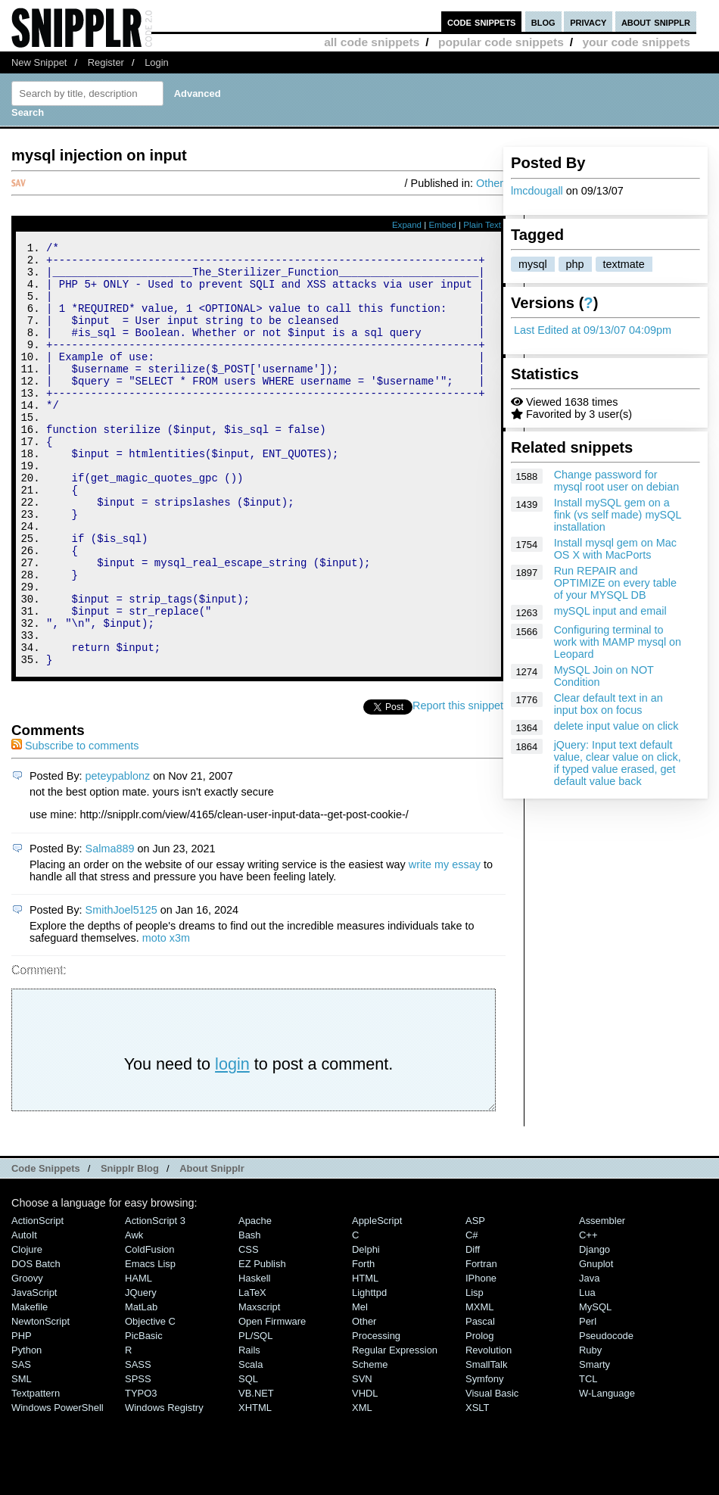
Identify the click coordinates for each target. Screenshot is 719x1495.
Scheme (370, 1444)
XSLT (477, 1487)
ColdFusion (150, 1329)
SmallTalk (486, 1444)
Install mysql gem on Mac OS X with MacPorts (615, 549)
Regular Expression (394, 1429)
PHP (21, 1415)
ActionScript (37, 1300)
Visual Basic (491, 1472)
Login (157, 62)
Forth (363, 1343)
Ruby (590, 1429)
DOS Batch (36, 1343)
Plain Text (482, 224)
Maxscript (259, 1386)
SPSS (138, 1458)
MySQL (595, 1386)
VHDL (365, 1472)
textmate (624, 264)
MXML (479, 1386)
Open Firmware (272, 1400)
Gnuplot (596, 1343)
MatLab (141, 1386)
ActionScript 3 (155, 1300)
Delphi (366, 1329)
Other (489, 183)
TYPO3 (141, 1472)
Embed (442, 224)
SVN (362, 1458)
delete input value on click (616, 726)
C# (471, 1314)
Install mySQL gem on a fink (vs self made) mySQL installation (617, 515)
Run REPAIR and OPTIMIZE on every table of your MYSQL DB (615, 583)
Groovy (27, 1357)
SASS (138, 1444)
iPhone (480, 1357)
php (575, 264)
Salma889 (110, 928)
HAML (138, 1357)
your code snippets (636, 42)
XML (362, 1487)
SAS (21, 1444)
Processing (376, 1415)
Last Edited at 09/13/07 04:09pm (592, 330)
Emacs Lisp (150, 1343)
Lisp (474, 1372)
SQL (248, 1458)
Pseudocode (606, 1415)
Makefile (29, 1386)
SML (21, 1458)
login (232, 1143)
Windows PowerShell (57, 1487)
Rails (249, 1429)
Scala (250, 1444)
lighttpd (369, 1372)
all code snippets (371, 42)
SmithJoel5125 (121, 989)
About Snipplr (211, 1248)
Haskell (254, 1357)
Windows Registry (164, 1487)
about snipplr (655, 21)
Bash (249, 1314)
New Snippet (39, 62)
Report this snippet (457, 785)
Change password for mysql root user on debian (617, 481)
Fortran (481, 1343)
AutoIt (24, 1314)
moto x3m (166, 1017)
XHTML (255, 1487)
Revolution (488, 1429)
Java (589, 1357)
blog (543, 21)
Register (106, 62)
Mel (360, 1386)
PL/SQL (255, 1415)
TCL (588, 1458)
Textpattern (35, 1472)
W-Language (607, 1472)
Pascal (480, 1400)
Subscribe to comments (75, 825)
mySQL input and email (610, 611)
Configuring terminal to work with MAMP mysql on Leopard (617, 642)
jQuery (141, 1372)
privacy (588, 21)
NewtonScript (40, 1400)
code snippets (481, 21)
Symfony (484, 1458)
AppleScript (377, 1300)
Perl (587, 1400)
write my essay (445, 944)
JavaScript (34, 1372)
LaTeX (252, 1372)
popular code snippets (501, 42)
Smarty (594, 1444)
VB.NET (256, 1472)
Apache (255, 1300)
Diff (472, 1329)
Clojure (26, 1329)
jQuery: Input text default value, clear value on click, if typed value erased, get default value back (617, 763)
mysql (532, 264)
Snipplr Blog (130, 1248)
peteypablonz (118, 855)
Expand (407, 224)
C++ (588, 1314)
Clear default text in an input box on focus (608, 704)
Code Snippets (45, 1248)
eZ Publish (262, 1343)
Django (594, 1329)
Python (26, 1429)
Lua (587, 1372)
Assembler (602, 1300)
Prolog (479, 1415)
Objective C (150, 1400)
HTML (365, 1357)
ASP (475, 1300)
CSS (248, 1329)
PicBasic (144, 1415)
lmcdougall (537, 191)
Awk (134, 1314)
